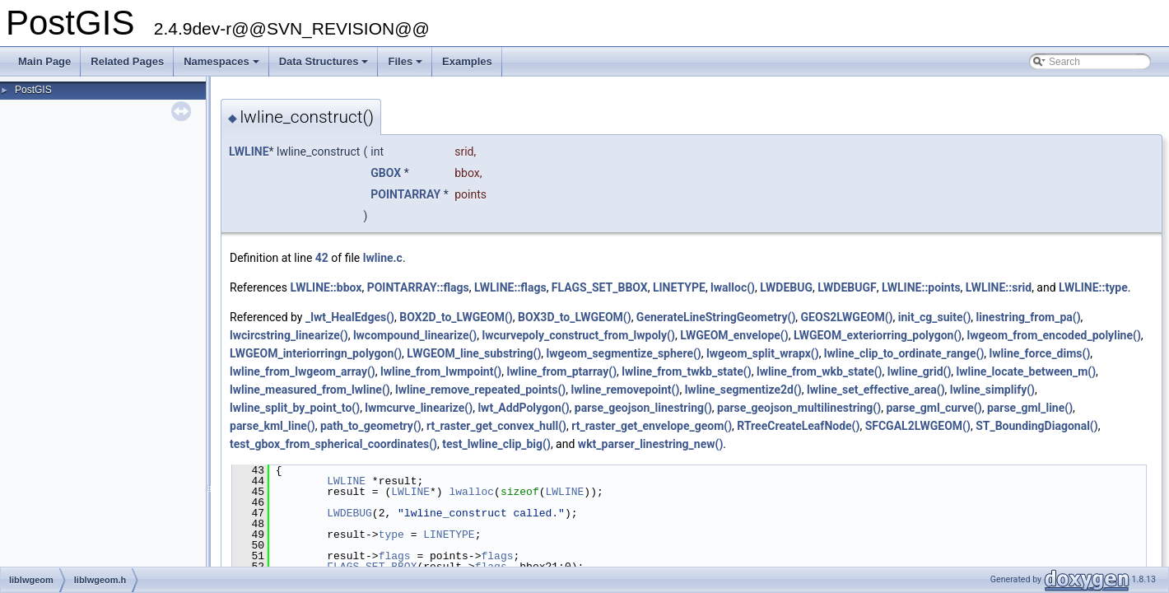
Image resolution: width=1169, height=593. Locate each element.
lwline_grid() (919, 371)
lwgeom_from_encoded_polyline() (1054, 335)
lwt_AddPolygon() (523, 407)
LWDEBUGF (846, 287)
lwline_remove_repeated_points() (480, 389)
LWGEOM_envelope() (734, 335)
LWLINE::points (921, 287)
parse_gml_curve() (933, 407)
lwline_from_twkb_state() (686, 371)
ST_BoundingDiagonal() (1037, 425)
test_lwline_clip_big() (496, 444)
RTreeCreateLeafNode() (798, 425)
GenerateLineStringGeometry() (715, 317)
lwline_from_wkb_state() (820, 371)
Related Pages (127, 61)
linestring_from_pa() (1028, 317)
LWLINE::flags (510, 287)
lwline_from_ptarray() (561, 371)
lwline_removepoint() (625, 389)
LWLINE (249, 151)
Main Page (44, 61)
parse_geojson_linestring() (643, 407)
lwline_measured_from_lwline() (310, 389)
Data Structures (325, 66)
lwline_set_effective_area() (876, 389)
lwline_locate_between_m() (1027, 371)
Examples (467, 61)
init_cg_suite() (934, 317)
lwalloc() (732, 287)
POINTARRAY (405, 194)
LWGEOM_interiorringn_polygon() (316, 353)
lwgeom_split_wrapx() (762, 353)
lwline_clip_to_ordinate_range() (904, 353)
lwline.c (383, 257)
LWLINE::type (1093, 287)
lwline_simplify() (992, 389)
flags (395, 556)
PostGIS (33, 90)
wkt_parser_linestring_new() (650, 444)
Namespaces (223, 66)
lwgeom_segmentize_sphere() (624, 353)
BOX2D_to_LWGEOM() (456, 317)
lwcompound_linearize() (415, 335)
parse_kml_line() (272, 425)
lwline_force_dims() (1040, 353)
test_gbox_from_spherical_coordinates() (333, 444)
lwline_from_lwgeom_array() (302, 371)
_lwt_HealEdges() (349, 317)
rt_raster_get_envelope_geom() (651, 425)
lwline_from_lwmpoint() (440, 371)
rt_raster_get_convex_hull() (496, 425)
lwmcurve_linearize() (419, 407)
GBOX (385, 173)
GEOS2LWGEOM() (847, 317)
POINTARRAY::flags (418, 287)
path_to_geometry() (370, 425)
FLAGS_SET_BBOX (600, 287)
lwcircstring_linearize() (289, 335)
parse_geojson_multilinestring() (799, 407)
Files (406, 66)
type (391, 534)
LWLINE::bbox (325, 287)
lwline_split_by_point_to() (295, 407)
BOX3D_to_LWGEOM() (574, 317)
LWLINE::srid (999, 287)
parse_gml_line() (1030, 407)
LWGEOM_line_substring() (474, 353)
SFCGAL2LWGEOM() (918, 425)
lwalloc (471, 491)
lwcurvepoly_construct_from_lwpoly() (578, 335)
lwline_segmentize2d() (743, 389)
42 (321, 257)
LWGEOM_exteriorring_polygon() (878, 335)
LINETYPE (679, 287)
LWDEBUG (786, 287)
